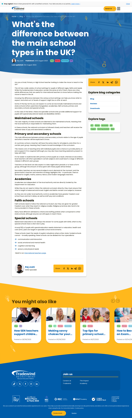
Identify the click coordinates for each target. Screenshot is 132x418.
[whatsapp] (80, 268)
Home (14, 16)
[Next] (117, 301)
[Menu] (118, 8)
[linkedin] (72, 268)
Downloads (95, 108)
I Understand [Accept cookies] (57, 413)
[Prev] (113, 301)
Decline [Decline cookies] (74, 413)
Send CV (108, 9)
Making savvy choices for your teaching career (59, 332)
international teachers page (35, 253)
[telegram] (76, 268)
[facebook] (64, 268)
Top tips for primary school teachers (93, 332)
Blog (21, 16)
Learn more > (75, 4)
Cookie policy (79, 408)
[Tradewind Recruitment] (18, 8)
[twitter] (68, 268)
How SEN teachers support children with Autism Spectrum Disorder (26, 332)
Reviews (93, 104)
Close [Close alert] (128, 4)
